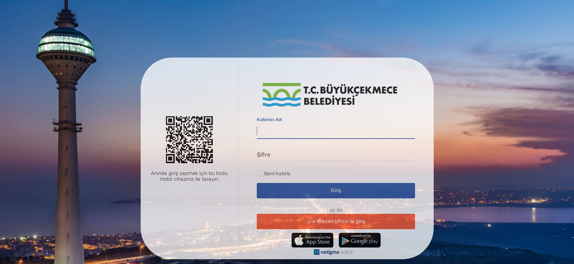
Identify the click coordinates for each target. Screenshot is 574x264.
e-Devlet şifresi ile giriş (336, 221)
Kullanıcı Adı (270, 119)
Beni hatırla (277, 173)
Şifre (263, 154)
